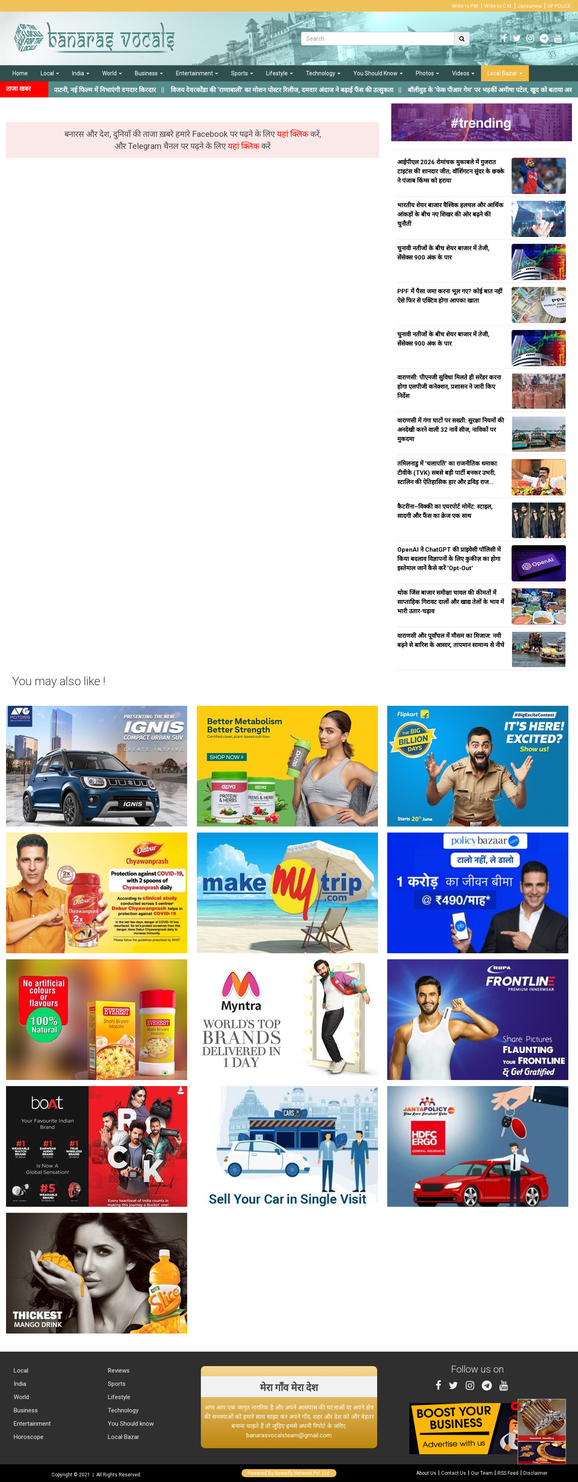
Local (50, 73)
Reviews (118, 1370)
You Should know (130, 1423)
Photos (427, 73)
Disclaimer (535, 1473)
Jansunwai (530, 6)
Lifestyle (279, 73)
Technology (323, 73)
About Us (426, 1473)
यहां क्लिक (293, 134)
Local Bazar (504, 73)
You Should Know (378, 73)
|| (295, 90)
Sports (242, 73)
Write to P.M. (465, 6)
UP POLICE (559, 6)
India (80, 73)
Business (149, 73)
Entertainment (197, 73)
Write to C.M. (498, 6)
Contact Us (453, 1473)
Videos (463, 73)
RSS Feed (507, 1473)
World (112, 73)
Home (20, 73)
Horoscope (27, 1437)
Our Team (482, 1473)
